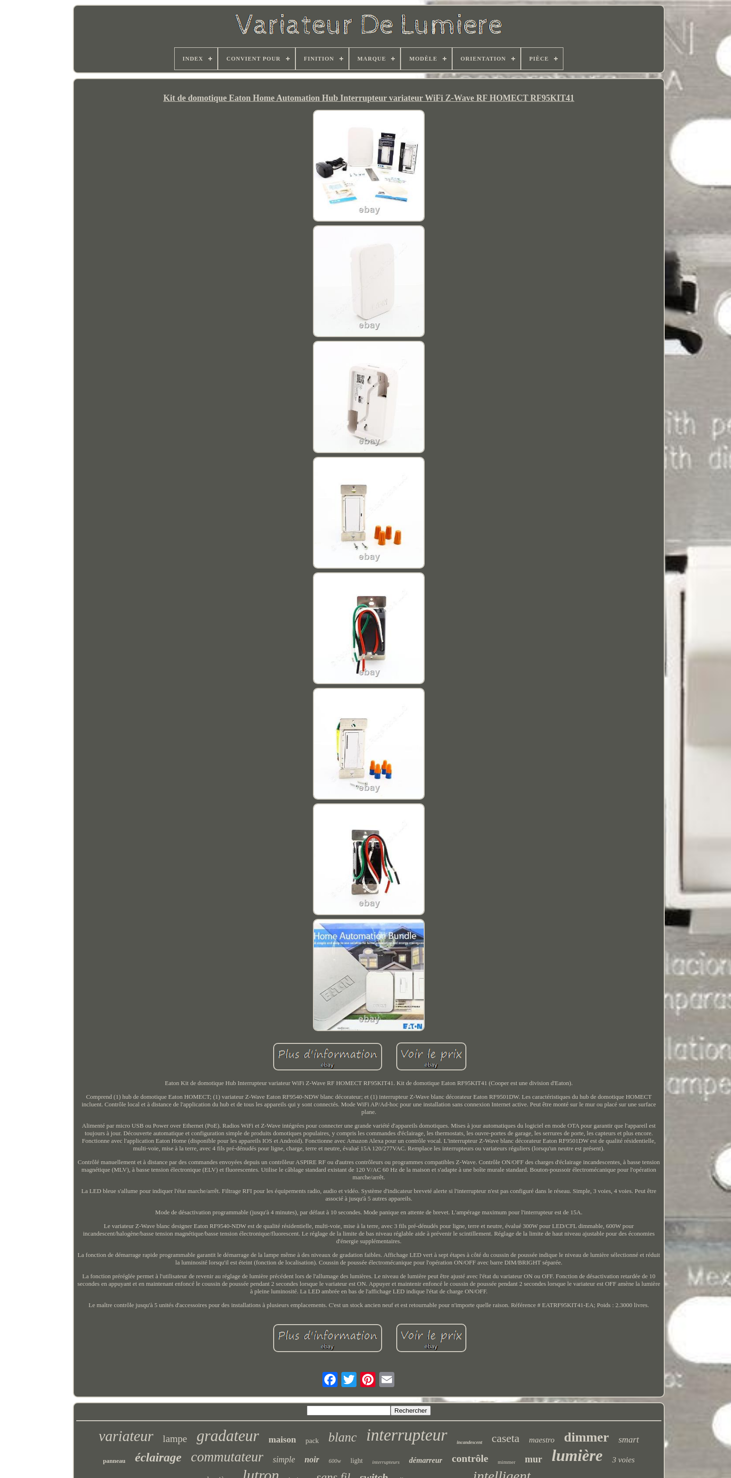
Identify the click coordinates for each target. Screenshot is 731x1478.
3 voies (623, 1459)
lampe (175, 1438)
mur (534, 1459)
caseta (506, 1438)
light (356, 1460)
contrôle (470, 1458)
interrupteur (406, 1435)
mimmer (506, 1462)
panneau (114, 1460)
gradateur (227, 1435)
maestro (541, 1439)
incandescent (469, 1442)
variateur (125, 1436)
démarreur (425, 1460)
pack (312, 1440)
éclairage (158, 1457)
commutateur (227, 1456)
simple (284, 1459)
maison (282, 1439)
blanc (343, 1437)
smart (628, 1439)
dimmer (586, 1437)
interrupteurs (386, 1462)
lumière (577, 1455)
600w (335, 1461)
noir (311, 1459)
